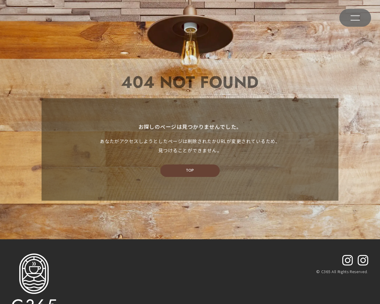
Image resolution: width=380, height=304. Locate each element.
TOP (190, 184)
